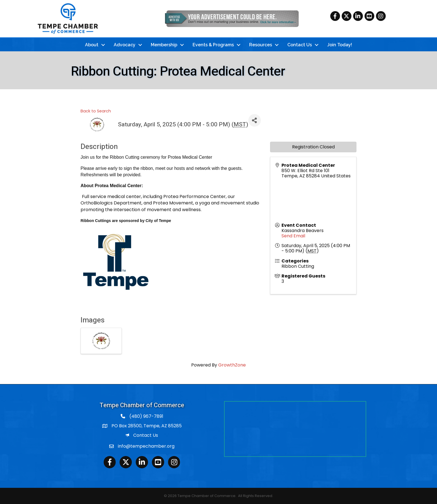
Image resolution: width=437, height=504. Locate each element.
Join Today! (339, 44)
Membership (164, 44)
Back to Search (96, 111)
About (91, 44)
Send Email (293, 235)
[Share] (254, 120)
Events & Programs (213, 44)
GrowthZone (232, 364)
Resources (260, 44)
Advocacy (124, 44)
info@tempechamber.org (146, 446)
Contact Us (299, 44)
